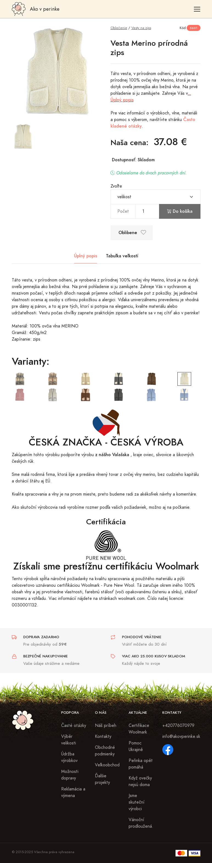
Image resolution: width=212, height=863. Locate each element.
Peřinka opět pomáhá (141, 764)
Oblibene (132, 232)
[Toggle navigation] (197, 9)
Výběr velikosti (68, 739)
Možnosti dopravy (69, 775)
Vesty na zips (141, 27)
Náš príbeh (105, 726)
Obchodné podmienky (105, 750)
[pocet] (147, 211)
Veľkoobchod (107, 765)
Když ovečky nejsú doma (140, 781)
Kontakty (103, 736)
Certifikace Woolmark (139, 729)
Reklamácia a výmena (73, 792)
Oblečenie (119, 27)
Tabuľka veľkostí (122, 256)
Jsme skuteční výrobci (137, 802)
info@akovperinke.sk (181, 736)
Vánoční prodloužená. (141, 823)
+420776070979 (178, 726)
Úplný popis (85, 256)
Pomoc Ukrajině (136, 746)
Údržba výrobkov (69, 757)
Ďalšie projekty (102, 779)
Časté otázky (73, 726)
